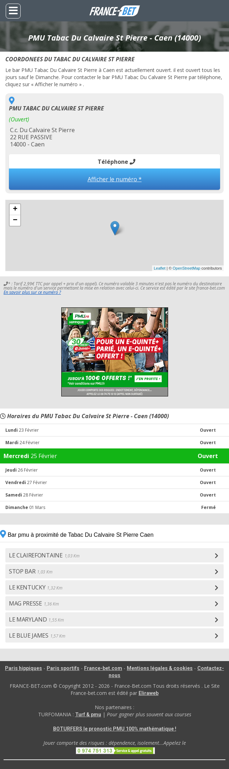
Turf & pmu (88, 714)
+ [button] (15, 209)
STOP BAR (30, 571)
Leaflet (160, 268)
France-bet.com (103, 668)
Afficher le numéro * (115, 179)
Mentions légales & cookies (160, 668)
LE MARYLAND (36, 619)
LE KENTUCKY (35, 587)
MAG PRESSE (34, 603)
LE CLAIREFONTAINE (44, 555)
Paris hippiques (23, 668)
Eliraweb (148, 693)
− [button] (15, 220)
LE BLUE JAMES (37, 635)
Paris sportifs (63, 668)
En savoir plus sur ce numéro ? (32, 292)
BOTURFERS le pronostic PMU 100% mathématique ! (114, 729)
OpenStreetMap (187, 268)
